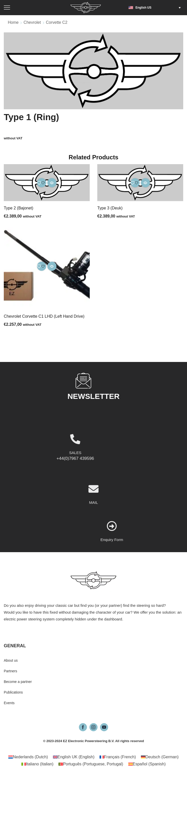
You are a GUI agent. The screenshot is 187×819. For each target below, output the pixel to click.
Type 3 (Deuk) (109, 208)
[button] (156, 7)
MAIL (93, 532)
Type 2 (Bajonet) (18, 208)
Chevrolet (32, 22)
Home (13, 22)
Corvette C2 (56, 22)
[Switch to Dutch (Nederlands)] (28, 757)
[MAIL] (93, 519)
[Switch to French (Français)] (117, 757)
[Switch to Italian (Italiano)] (37, 764)
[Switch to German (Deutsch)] (159, 757)
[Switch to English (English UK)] (73, 757)
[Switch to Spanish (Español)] (147, 764)
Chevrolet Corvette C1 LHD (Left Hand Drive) (44, 316)
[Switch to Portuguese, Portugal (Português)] (91, 764)
